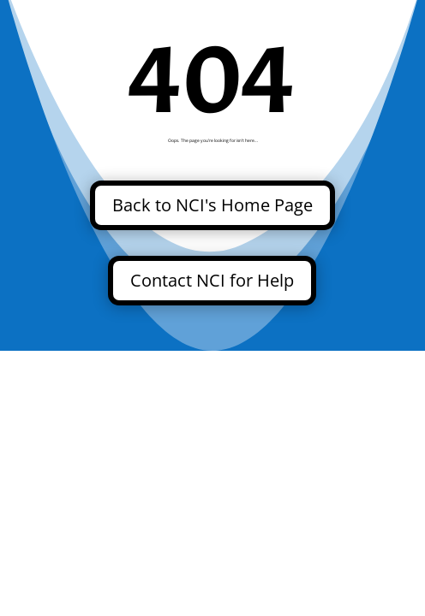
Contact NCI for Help (212, 280)
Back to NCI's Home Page (212, 204)
